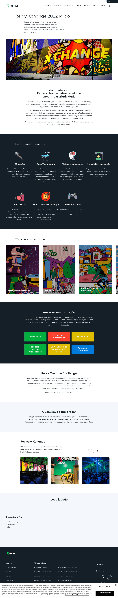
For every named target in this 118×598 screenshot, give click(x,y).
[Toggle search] (109, 6)
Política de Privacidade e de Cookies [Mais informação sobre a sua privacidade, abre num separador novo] (77, 595)
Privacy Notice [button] (42, 571)
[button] (104, 564)
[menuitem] (48, 6)
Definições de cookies (104, 587)
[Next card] (109, 269)
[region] (59, 590)
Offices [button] (8, 571)
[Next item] (95, 451)
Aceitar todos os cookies (104, 593)
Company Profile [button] (11, 567)
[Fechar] (116, 585)
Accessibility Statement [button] (65, 580)
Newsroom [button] (9, 580)
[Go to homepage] (12, 6)
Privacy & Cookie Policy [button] (40, 567)
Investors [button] (8, 576)
